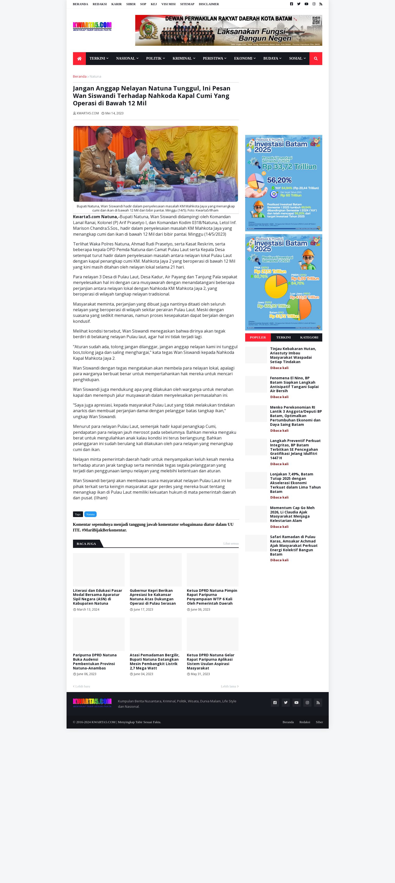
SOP (143, 4)
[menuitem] (79, 58)
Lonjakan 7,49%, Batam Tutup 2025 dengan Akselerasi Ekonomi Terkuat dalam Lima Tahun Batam (295, 483)
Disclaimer (209, 4)
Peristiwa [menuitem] (213, 58)
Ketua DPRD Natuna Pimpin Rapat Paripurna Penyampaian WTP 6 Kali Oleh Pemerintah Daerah (212, 597)
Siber (131, 4)
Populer (258, 337)
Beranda (80, 4)
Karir (117, 4)
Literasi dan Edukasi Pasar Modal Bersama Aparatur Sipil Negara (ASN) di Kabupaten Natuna (97, 597)
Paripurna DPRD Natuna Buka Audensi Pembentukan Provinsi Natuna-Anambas (95, 661)
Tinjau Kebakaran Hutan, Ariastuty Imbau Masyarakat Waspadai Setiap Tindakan (293, 355)
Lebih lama (228, 686)
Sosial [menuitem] (295, 58)
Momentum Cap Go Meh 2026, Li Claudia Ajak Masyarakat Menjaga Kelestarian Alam (292, 514)
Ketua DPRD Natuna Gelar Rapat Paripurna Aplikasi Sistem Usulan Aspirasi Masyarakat (210, 661)
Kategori (309, 337)
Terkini (283, 337)
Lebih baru (83, 686)
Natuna (95, 76)
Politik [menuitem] (154, 58)
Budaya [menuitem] (270, 58)
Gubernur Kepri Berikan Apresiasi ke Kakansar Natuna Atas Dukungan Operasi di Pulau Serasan (153, 597)
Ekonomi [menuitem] (243, 58)
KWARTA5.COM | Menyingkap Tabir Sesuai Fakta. (126, 722)
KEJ (154, 4)
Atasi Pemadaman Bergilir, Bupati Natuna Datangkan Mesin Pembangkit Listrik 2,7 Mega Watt (154, 661)
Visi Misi (168, 4)
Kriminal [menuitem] (182, 58)
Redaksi (100, 4)
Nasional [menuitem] (125, 58)
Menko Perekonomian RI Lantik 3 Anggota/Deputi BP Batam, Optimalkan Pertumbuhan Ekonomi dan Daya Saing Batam (296, 416)
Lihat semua (231, 543)
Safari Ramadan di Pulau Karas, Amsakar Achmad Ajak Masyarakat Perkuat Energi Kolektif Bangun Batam (294, 545)
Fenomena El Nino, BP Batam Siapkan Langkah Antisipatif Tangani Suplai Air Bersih (294, 384)
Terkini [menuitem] (97, 58)
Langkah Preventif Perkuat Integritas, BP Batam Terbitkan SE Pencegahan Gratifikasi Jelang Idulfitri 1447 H (295, 449)
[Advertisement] (283, 100)
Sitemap (187, 4)
